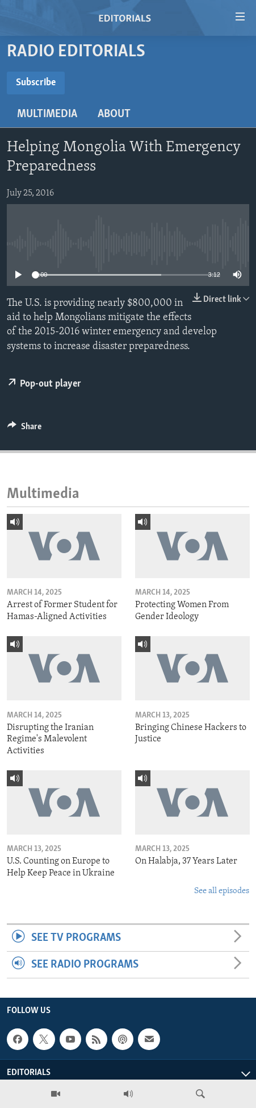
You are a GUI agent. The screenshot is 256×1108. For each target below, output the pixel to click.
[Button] (24, 429)
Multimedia (47, 114)
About (114, 114)
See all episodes (221, 891)
